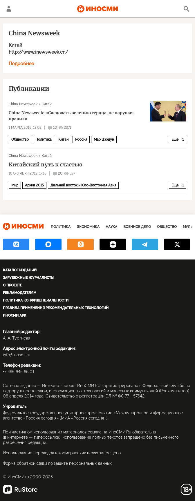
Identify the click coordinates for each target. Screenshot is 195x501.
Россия (81, 139)
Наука (111, 226)
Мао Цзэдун (104, 139)
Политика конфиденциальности (35, 300)
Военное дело (137, 226)
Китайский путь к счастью (45, 164)
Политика (43, 139)
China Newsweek (23, 104)
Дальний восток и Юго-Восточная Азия (83, 185)
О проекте (12, 285)
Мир (14, 185)
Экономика (88, 226)
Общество (20, 139)
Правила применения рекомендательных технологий (56, 308)
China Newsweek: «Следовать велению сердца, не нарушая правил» (71, 115)
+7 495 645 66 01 (18, 371)
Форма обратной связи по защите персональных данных (57, 463)
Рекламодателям (19, 293)
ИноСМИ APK (14, 315)
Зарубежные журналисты (28, 278)
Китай (15, 45)
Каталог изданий (20, 270)
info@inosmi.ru (16, 355)
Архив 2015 (34, 185)
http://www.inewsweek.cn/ (38, 52)
